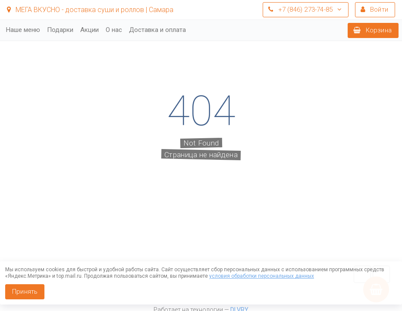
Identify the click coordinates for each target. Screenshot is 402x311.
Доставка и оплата (157, 30)
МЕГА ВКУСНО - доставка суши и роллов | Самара (90, 10)
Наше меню (23, 30)
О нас (114, 30)
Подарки (60, 30)
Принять (25, 291)
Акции (89, 30)
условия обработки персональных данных (261, 276)
